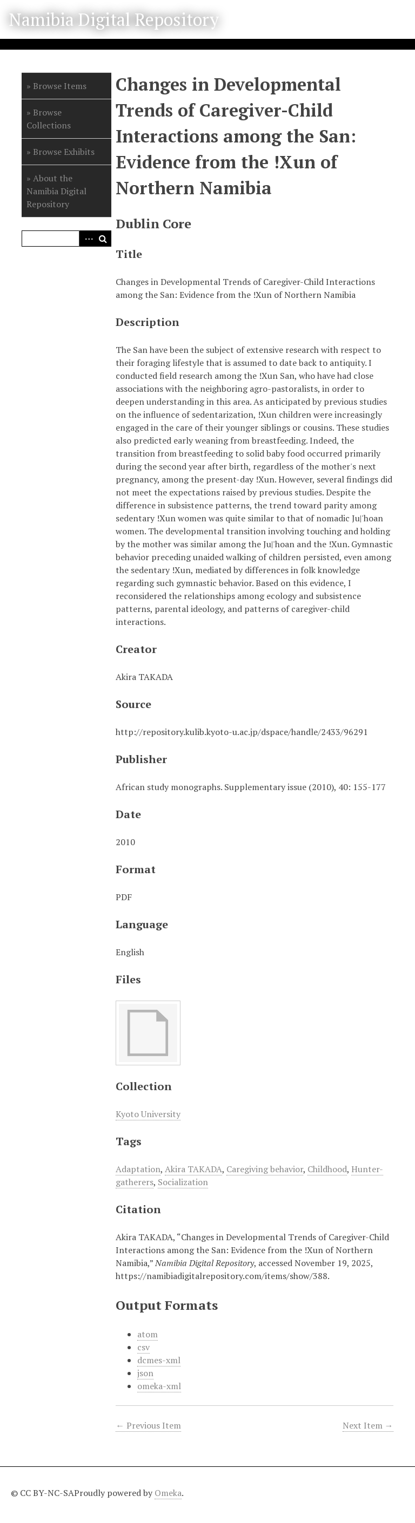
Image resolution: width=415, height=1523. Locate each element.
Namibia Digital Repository (114, 19)
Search (103, 238)
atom (147, 1334)
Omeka (168, 1493)
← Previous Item (148, 1425)
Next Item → (368, 1425)
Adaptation (138, 1169)
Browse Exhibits (64, 152)
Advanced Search (87, 238)
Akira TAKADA (193, 1169)
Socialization (183, 1182)
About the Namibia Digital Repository (56, 191)
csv (143, 1347)
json (145, 1373)
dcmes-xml (158, 1360)
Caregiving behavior (264, 1169)
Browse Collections (48, 118)
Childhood (327, 1169)
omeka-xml (159, 1386)
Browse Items (59, 86)
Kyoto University (148, 1114)
